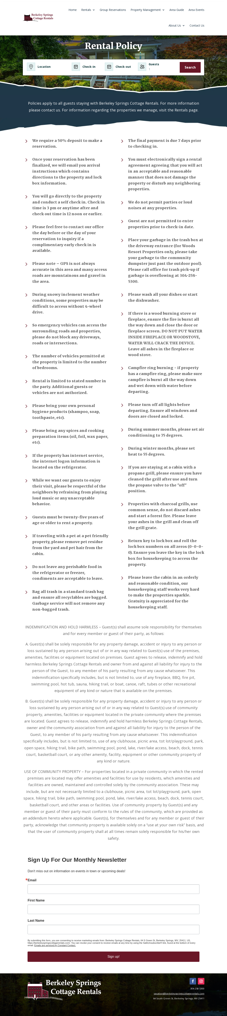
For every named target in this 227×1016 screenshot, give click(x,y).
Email (32, 880)
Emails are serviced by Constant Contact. (55, 945)
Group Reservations (113, 10)
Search (190, 67)
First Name (36, 900)
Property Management (146, 10)
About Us (175, 25)
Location (44, 67)
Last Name (36, 920)
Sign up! (114, 956)
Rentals (86, 10)
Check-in (88, 67)
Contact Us (197, 25)
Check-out (123, 67)
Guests (154, 64)
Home (72, 10)
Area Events (196, 10)
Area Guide (176, 10)
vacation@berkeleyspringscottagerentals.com (179, 993)
